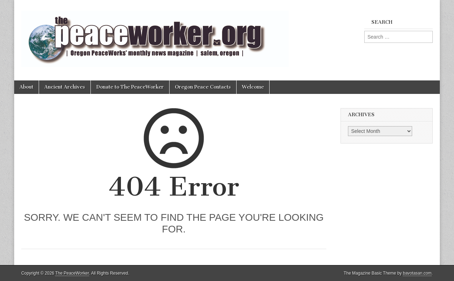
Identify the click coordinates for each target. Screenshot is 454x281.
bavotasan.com (417, 273)
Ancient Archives (64, 87)
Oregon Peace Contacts (203, 87)
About (26, 87)
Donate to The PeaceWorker (130, 87)
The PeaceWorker (72, 273)
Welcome (253, 87)
